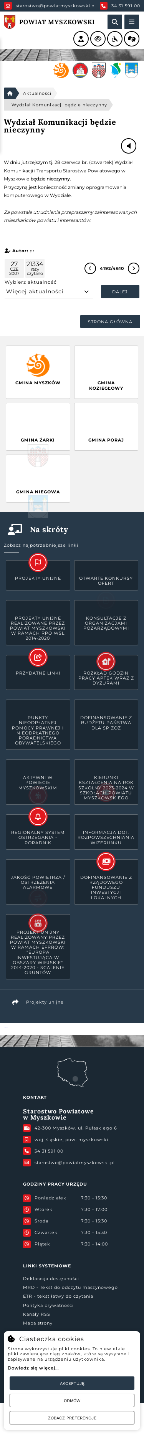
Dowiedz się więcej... (33, 1368)
